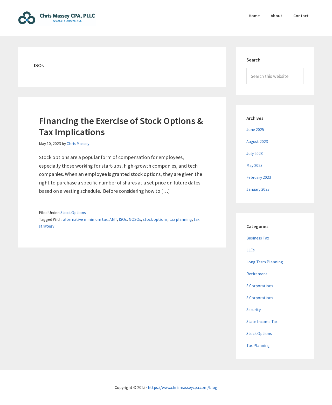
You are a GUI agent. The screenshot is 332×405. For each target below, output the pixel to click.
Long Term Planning (264, 261)
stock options (155, 219)
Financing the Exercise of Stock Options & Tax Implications (121, 126)
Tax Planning (258, 345)
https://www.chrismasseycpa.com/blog (182, 387)
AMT (113, 219)
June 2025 (255, 129)
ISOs (123, 219)
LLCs (250, 249)
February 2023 (258, 177)
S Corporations (259, 285)
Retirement (256, 273)
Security (253, 309)
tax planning (180, 219)
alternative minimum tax (85, 219)
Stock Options (73, 212)
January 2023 (257, 189)
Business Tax (257, 238)
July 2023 (254, 153)
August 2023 (257, 141)
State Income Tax (262, 321)
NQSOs (135, 219)
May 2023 (254, 165)
